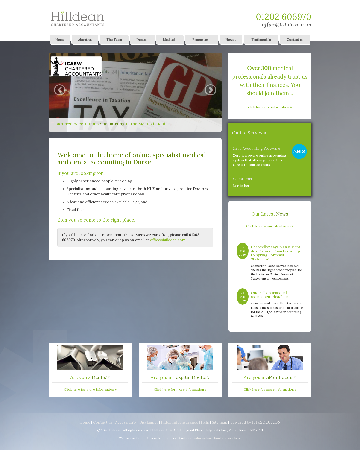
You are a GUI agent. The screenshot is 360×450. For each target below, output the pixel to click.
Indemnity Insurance (179, 422)
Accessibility (126, 422)
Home (59, 40)
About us (85, 40)
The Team (114, 40)
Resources (201, 40)
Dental (142, 40)
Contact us (295, 40)
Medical (170, 40)
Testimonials (261, 40)
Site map (219, 422)
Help (205, 422)
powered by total (255, 422)
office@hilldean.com (286, 24)
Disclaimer (148, 422)
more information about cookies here (213, 438)
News (230, 40)
